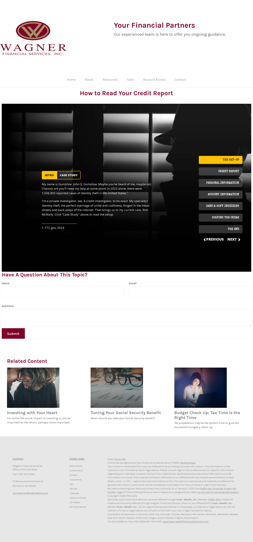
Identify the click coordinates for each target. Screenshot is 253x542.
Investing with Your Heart (32, 410)
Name (5, 280)
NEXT (233, 236)
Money (73, 486)
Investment (76, 467)
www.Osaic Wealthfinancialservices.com (185, 519)
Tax (71, 481)
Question (8, 303)
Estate (73, 472)
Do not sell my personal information (218, 489)
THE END (233, 227)
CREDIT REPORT (228, 169)
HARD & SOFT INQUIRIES (222, 203)
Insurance (75, 477)
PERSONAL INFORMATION (222, 180)
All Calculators (78, 504)
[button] (92, 79)
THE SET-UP (231, 157)
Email (132, 280)
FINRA (211, 497)
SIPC (218, 497)
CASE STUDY (69, 173)
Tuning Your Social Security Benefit (126, 410)
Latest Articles (78, 495)
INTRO (49, 173)
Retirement (76, 463)
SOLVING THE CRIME (225, 215)
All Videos (75, 499)
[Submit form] (13, 331)
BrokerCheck (188, 460)
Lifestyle (74, 490)
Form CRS (120, 456)
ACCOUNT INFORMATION (223, 192)
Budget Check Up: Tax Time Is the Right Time (207, 413)
